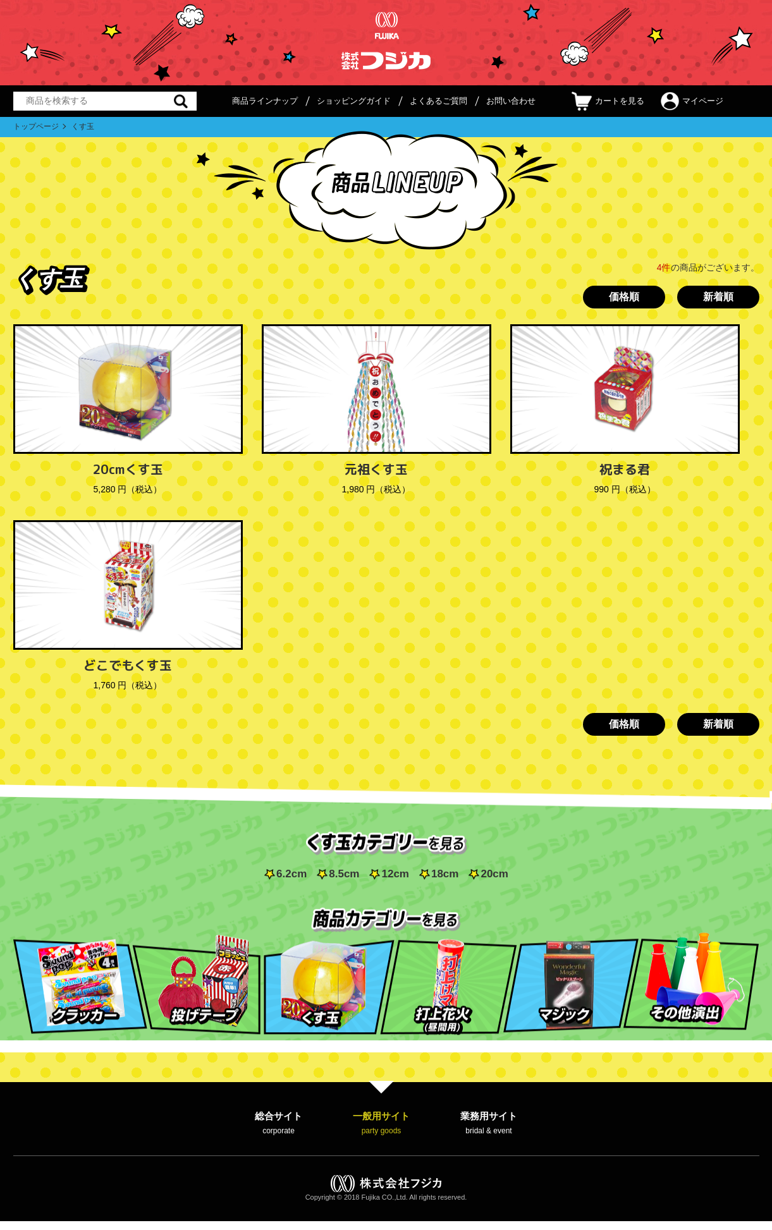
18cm (444, 874)
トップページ (36, 126)
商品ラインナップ (265, 101)
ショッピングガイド (354, 101)
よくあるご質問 (438, 101)
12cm (394, 874)
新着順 (718, 296)
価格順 (624, 296)
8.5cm (344, 874)
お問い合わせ (511, 101)
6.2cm (291, 874)
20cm (494, 874)
